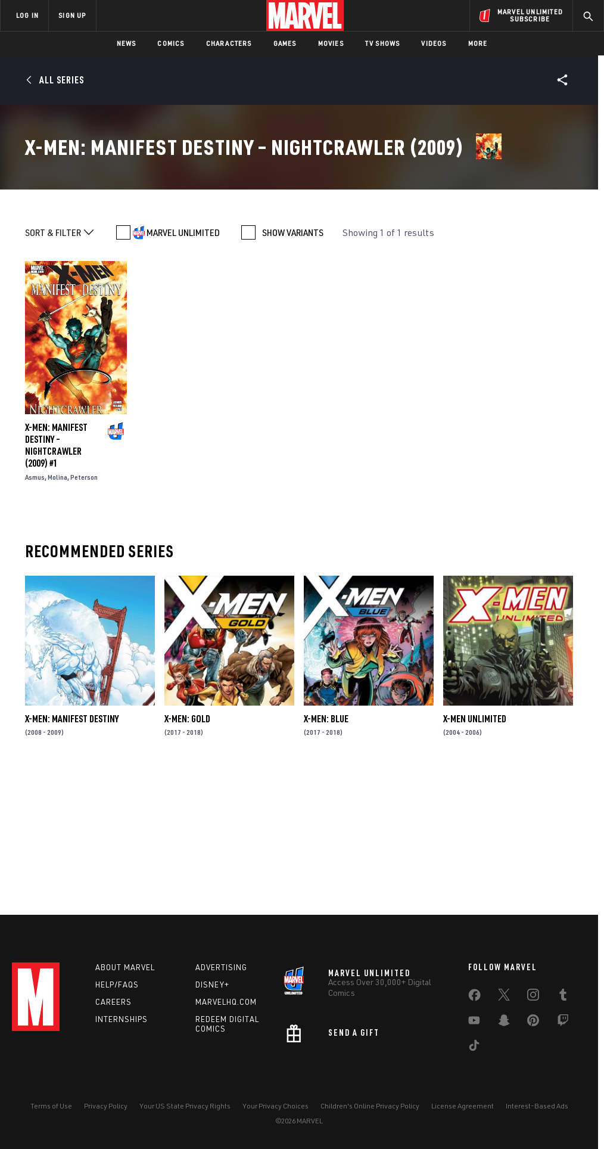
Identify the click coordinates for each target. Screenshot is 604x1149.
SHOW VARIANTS (292, 367)
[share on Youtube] (474, 1023)
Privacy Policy (105, 1105)
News (126, 43)
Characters (229, 43)
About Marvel (125, 967)
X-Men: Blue (326, 853)
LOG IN (27, 15)
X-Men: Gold (187, 853)
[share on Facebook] (474, 998)
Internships (121, 1019)
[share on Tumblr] (563, 997)
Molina (57, 611)
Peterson (84, 611)
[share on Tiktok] (474, 1048)
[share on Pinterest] (533, 1023)
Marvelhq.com (226, 1002)
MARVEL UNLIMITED (183, 367)
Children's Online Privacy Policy (369, 1105)
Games (285, 43)
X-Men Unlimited (474, 853)
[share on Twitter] (504, 997)
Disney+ (212, 984)
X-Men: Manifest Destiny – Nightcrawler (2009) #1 (56, 580)
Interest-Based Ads (537, 1105)
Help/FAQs (117, 984)
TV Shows (382, 43)
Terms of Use (51, 1105)
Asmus (35, 611)
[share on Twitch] (563, 1023)
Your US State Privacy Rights (185, 1105)
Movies (331, 43)
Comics (170, 43)
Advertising (221, 967)
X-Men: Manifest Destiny (72, 853)
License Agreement (462, 1105)
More (478, 43)
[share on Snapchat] (504, 1023)
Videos (433, 43)
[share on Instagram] (533, 997)
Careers (113, 1002)
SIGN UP (72, 15)
